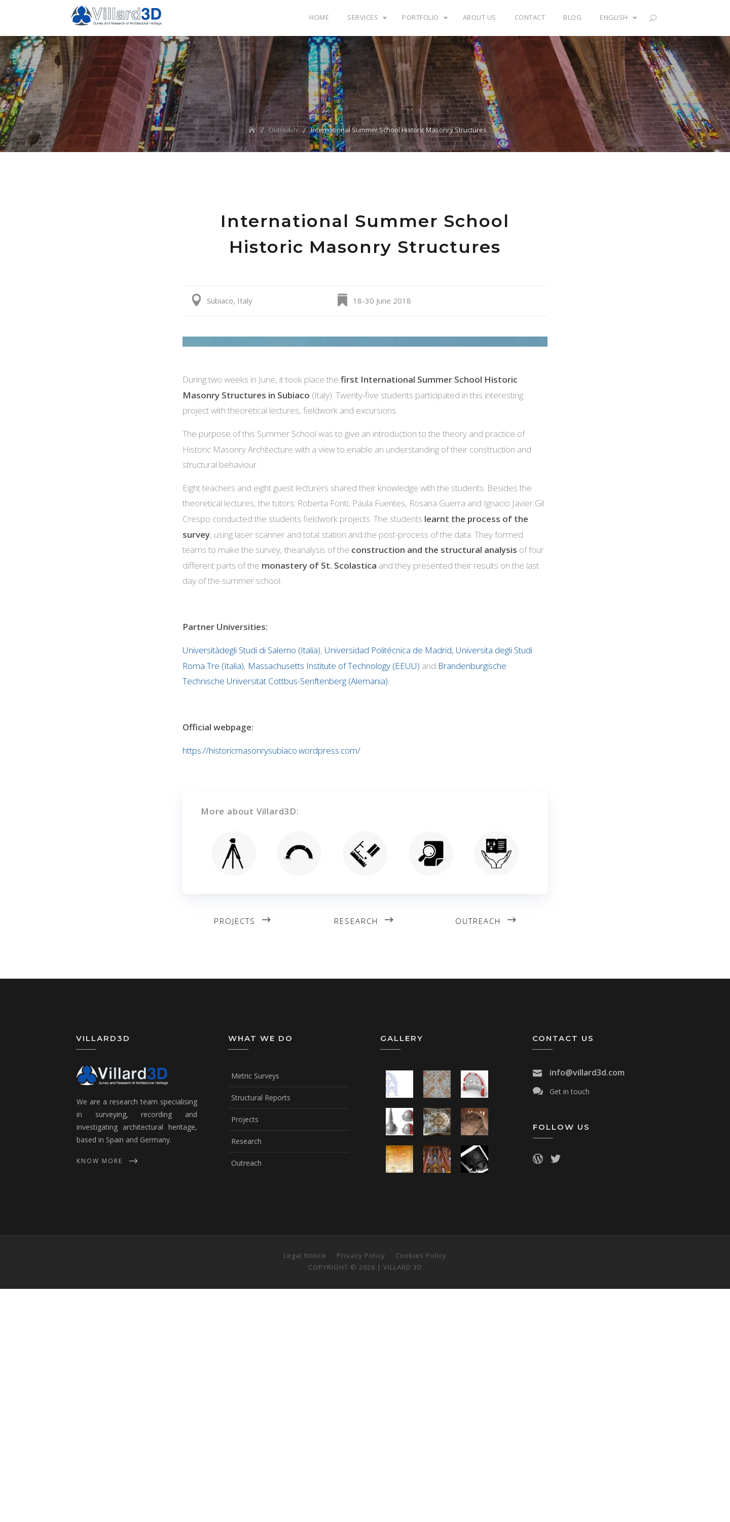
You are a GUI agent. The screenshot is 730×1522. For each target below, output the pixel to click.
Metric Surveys (255, 1309)
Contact (530, 17)
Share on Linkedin (523, 301)
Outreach (478, 1154)
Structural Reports (260, 1330)
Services (362, 17)
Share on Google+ (537, 301)
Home (319, 17)
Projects (235, 1154)
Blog (572, 17)
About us (479, 17)
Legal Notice (304, 1488)
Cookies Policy (421, 1488)
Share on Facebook (510, 301)
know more (100, 1394)
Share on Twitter (496, 301)
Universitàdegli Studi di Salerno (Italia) (251, 883)
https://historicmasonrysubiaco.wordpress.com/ (271, 983)
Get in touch (570, 1324)
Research (356, 1154)
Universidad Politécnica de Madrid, (390, 883)
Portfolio (420, 17)
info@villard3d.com (587, 1305)
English (614, 17)
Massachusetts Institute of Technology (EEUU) (334, 899)
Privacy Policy (361, 1488)
